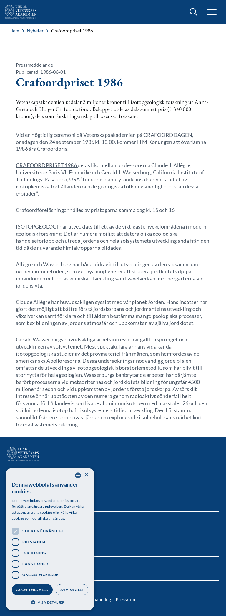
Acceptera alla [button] (32, 589)
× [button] (86, 475)
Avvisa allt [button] (71, 589)
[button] (212, 12)
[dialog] (50, 539)
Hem (14, 30)
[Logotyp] (21, 12)
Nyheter (35, 30)
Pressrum (125, 599)
